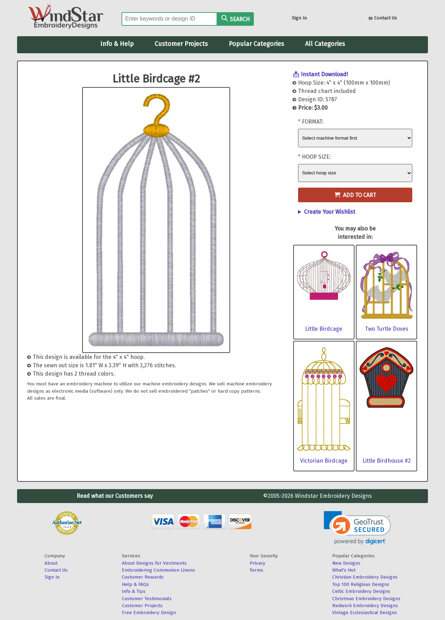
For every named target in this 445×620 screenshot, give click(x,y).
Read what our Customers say (115, 496)
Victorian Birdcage (324, 460)
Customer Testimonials (147, 599)
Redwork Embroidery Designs (365, 606)
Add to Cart (355, 195)
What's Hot (344, 570)
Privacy (257, 563)
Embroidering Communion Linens (158, 570)
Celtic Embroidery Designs (361, 591)
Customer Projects (181, 44)
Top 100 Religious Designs (360, 584)
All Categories (325, 44)
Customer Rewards (143, 577)
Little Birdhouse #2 (386, 460)
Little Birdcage (323, 328)
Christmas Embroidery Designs (366, 599)
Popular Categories (256, 44)
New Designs (346, 563)
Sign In (299, 18)
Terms (256, 570)
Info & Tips (134, 591)
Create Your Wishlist (329, 212)
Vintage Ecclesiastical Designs (364, 612)
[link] (357, 528)
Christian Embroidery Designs (365, 577)
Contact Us (382, 19)
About (51, 563)
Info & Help (117, 44)
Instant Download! (324, 74)
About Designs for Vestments (154, 563)
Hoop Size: (316, 157)
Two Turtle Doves (386, 328)
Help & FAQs (135, 584)
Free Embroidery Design (149, 612)
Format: (312, 121)
